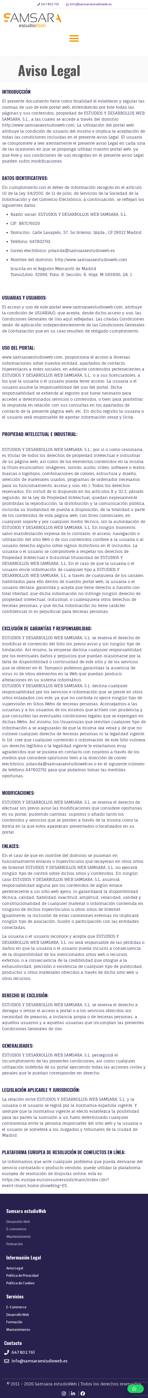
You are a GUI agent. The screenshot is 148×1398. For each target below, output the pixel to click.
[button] (74, 38)
